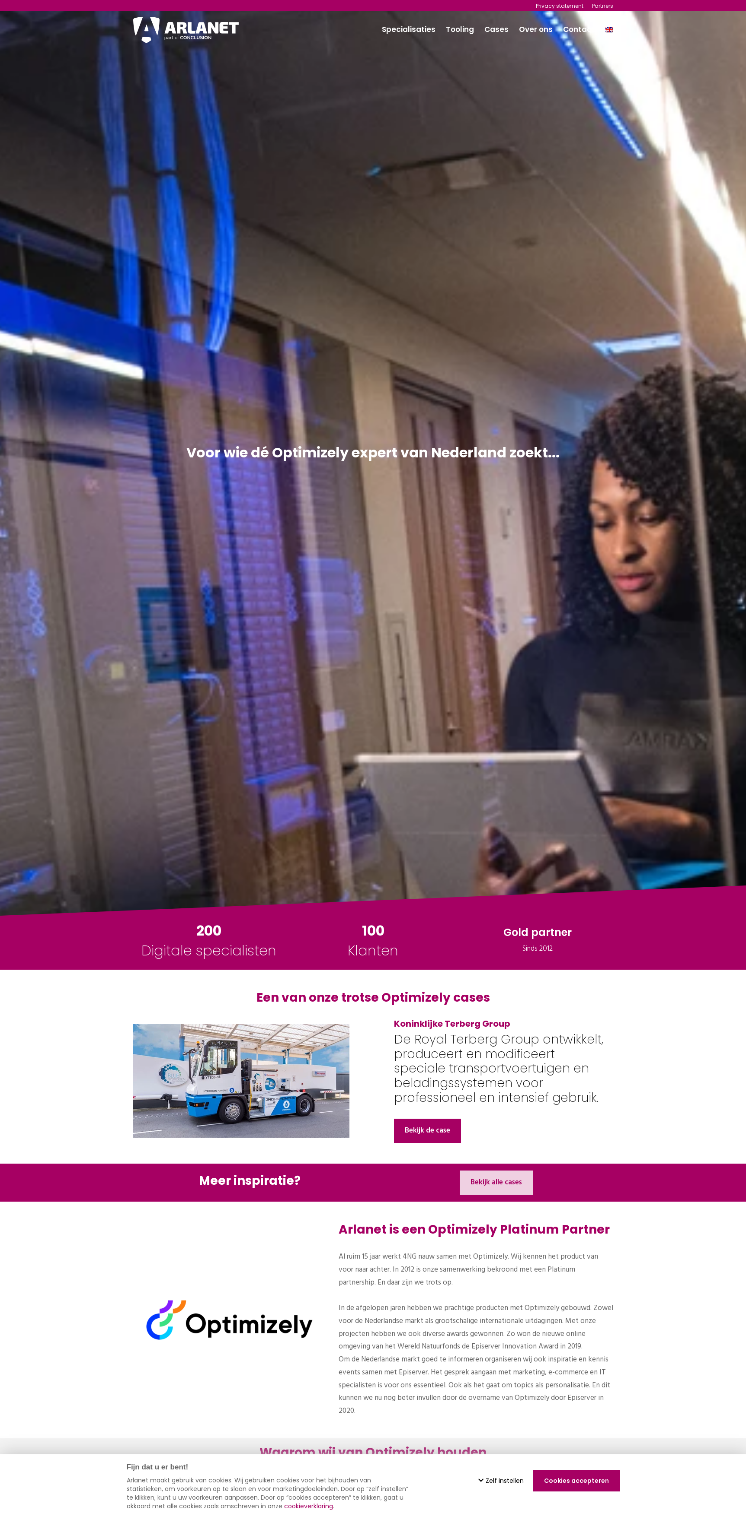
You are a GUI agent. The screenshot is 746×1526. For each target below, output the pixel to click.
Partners (602, 6)
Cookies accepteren (576, 1480)
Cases (496, 29)
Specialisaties (408, 29)
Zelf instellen (500, 1480)
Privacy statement (559, 6)
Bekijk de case (427, 1130)
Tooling (460, 29)
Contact (579, 29)
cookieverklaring (308, 1506)
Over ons (536, 29)
